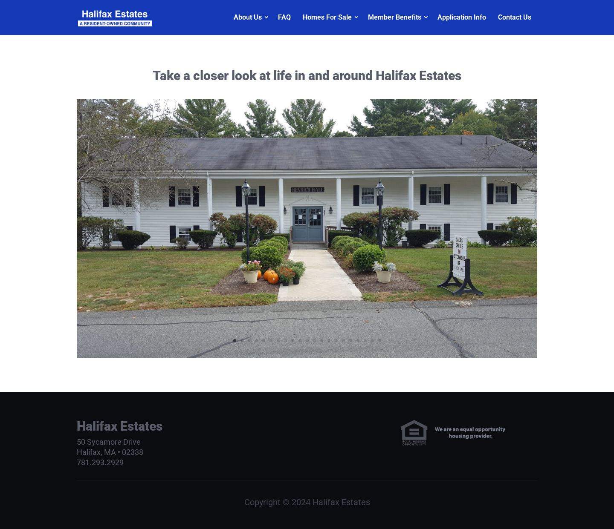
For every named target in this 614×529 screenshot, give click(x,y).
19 (365, 340)
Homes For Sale (327, 17)
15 (336, 340)
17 (350, 340)
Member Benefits (394, 17)
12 (314, 340)
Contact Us (514, 17)
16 (343, 340)
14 (328, 340)
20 (372, 340)
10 (299, 340)
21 (379, 340)
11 (307, 340)
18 (357, 340)
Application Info (461, 17)
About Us (248, 17)
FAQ (284, 17)
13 (321, 340)
